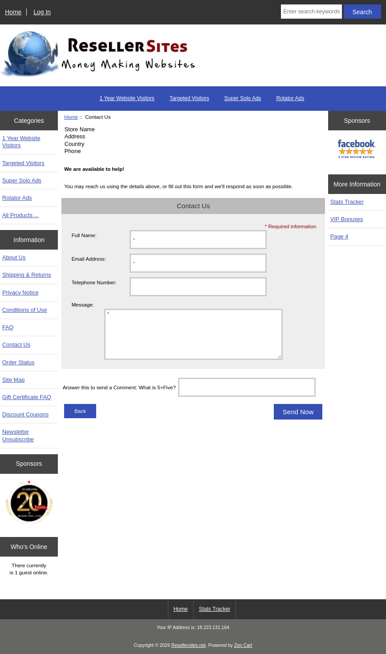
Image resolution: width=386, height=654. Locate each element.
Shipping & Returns (26, 274)
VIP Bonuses (346, 219)
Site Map (13, 379)
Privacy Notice (20, 292)
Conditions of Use (24, 310)
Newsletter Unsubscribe (18, 435)
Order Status (18, 362)
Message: (83, 304)
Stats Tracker (347, 201)
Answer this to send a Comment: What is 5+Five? (119, 397)
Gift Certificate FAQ (26, 397)
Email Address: (89, 259)
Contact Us (16, 344)
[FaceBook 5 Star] (357, 150)
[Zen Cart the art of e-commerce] (29, 503)
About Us (13, 257)
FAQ (8, 327)
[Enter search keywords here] (311, 11)
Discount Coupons (25, 414)
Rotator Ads (290, 98)
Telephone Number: (94, 282)
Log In (42, 12)
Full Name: (84, 235)
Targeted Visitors (189, 98)
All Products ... (20, 215)
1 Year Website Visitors (127, 98)
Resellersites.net (188, 645)
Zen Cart (243, 645)
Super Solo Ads (242, 98)
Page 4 (339, 236)
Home (13, 12)
